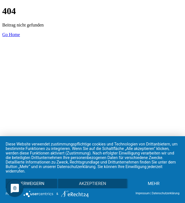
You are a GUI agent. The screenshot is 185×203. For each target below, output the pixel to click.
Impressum (143, 193)
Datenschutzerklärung (165, 193)
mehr (154, 183)
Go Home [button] (11, 34)
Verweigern (31, 183)
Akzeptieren (92, 183)
